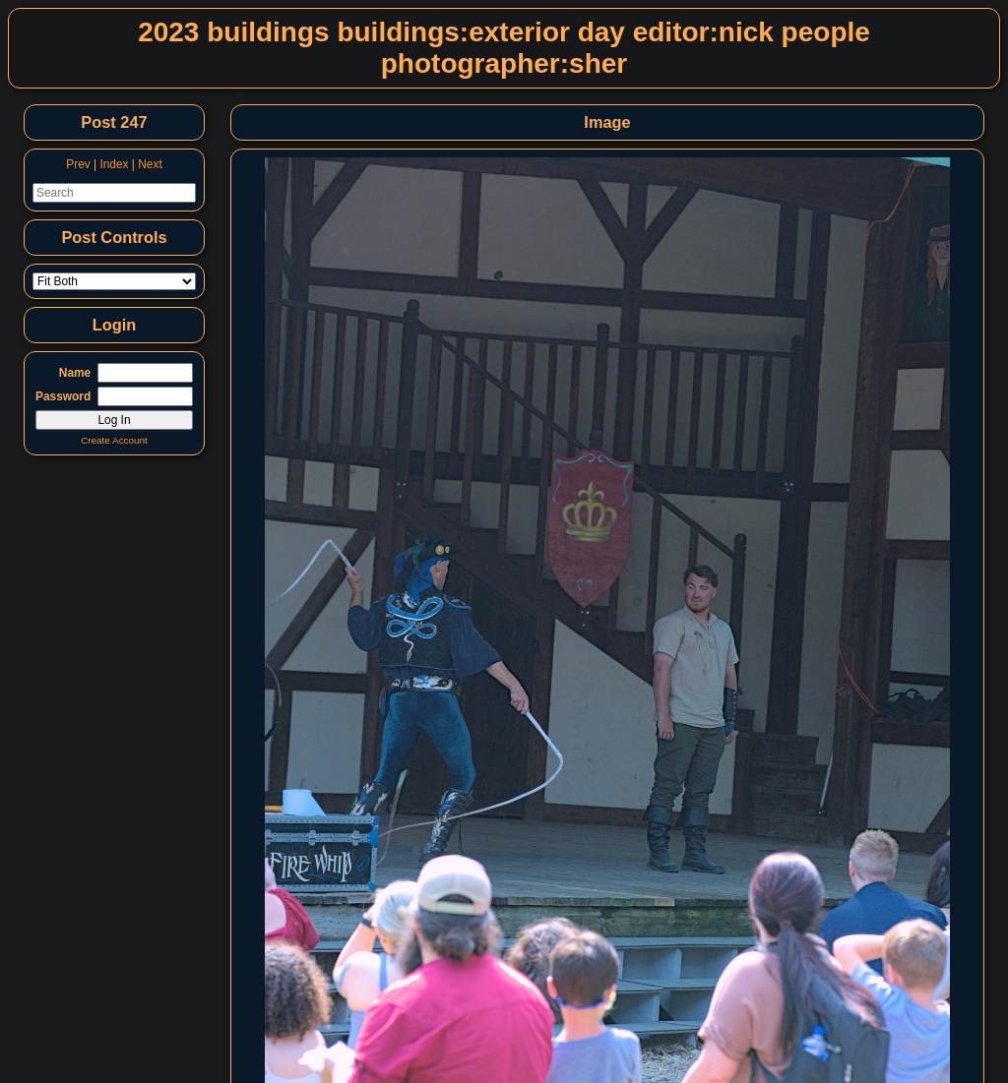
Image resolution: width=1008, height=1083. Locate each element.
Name (75, 373)
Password (63, 396)
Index (113, 164)
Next (149, 164)
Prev (78, 164)
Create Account (114, 440)
